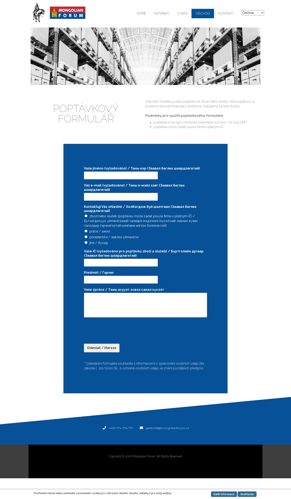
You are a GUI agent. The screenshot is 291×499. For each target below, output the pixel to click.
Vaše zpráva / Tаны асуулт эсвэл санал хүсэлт (125, 290)
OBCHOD (203, 13)
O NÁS (182, 13)
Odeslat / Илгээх (101, 348)
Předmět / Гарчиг (100, 273)
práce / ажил (99, 231)
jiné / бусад (98, 243)
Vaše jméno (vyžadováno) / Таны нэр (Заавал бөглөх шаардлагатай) (143, 168)
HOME (141, 13)
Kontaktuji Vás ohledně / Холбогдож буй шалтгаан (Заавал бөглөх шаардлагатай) (140, 209)
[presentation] (115, 337)
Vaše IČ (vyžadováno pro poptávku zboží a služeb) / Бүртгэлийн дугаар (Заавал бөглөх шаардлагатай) (144, 253)
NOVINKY (161, 13)
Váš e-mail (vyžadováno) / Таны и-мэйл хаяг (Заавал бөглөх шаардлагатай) (134, 187)
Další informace (224, 494)
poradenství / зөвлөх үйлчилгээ (114, 237)
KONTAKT (225, 13)
